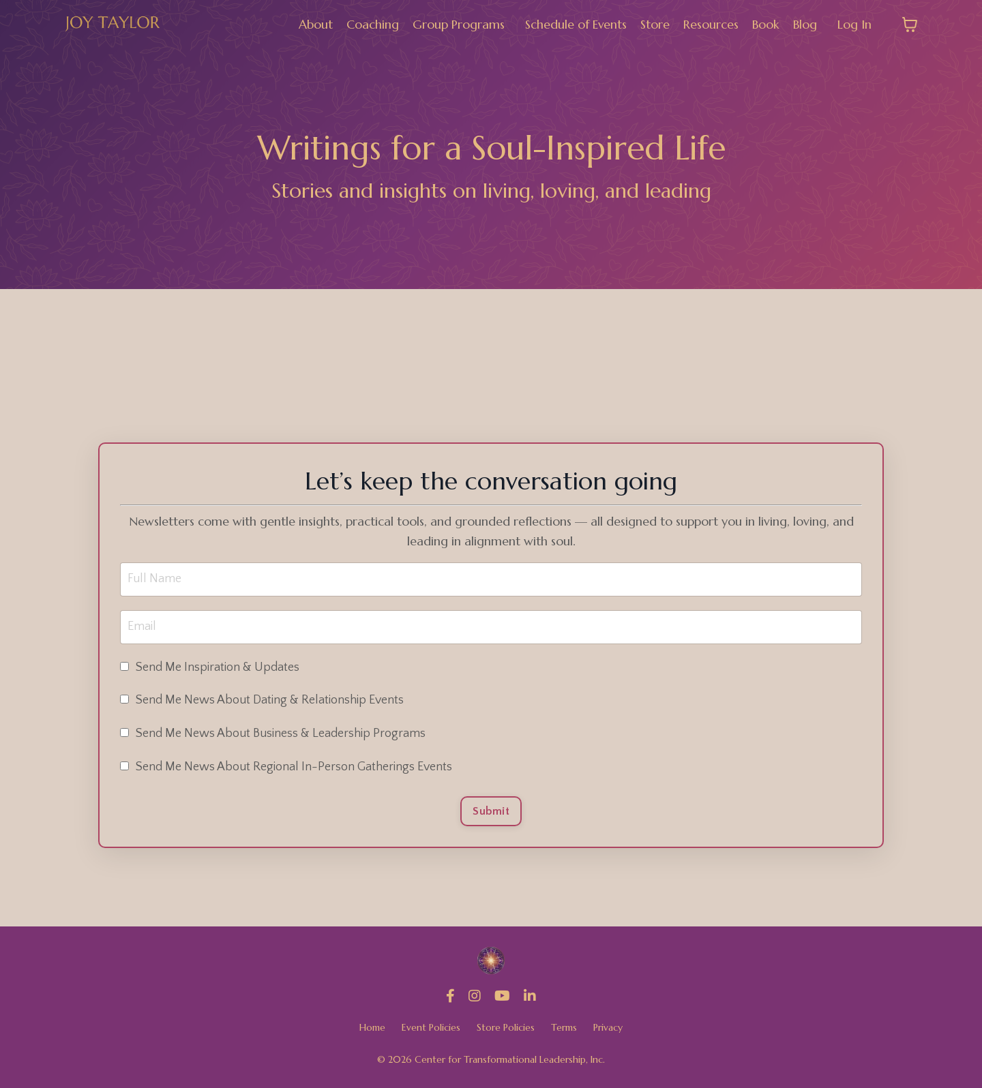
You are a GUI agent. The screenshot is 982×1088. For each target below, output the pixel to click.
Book (765, 24)
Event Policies (431, 1028)
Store (655, 24)
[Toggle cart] (910, 24)
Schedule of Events (575, 24)
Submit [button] (491, 811)
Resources (711, 24)
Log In (854, 24)
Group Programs (458, 24)
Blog (805, 24)
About (315, 24)
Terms (564, 1028)
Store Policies (506, 1028)
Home (372, 1028)
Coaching (372, 24)
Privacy (608, 1028)
